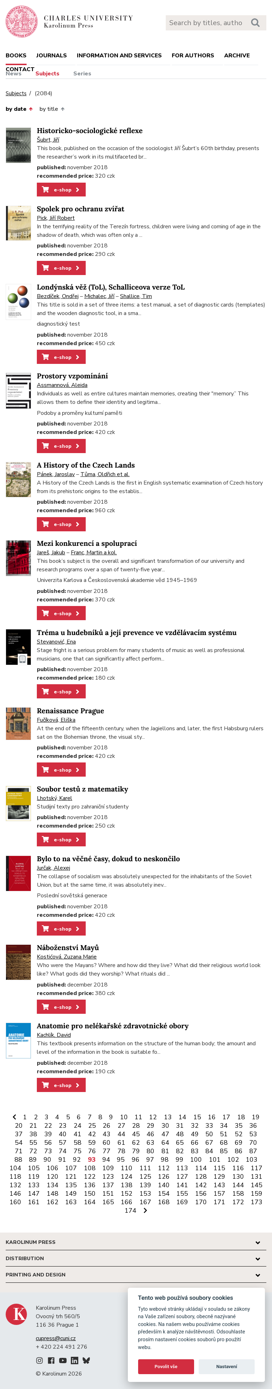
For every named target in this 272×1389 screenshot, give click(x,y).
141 (182, 1185)
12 (153, 1117)
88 (18, 1159)
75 (77, 1151)
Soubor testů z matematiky (82, 789)
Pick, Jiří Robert (56, 218)
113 (182, 1168)
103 (251, 1159)
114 (201, 1168)
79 (136, 1151)
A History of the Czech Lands (86, 465)
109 (108, 1168)
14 (182, 1117)
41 (77, 1134)
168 (164, 1202)
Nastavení (226, 1366)
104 (15, 1168)
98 (165, 1159)
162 (52, 1202)
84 (209, 1151)
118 (15, 1176)
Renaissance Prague (70, 711)
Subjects (47, 74)
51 (224, 1134)
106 (52, 1168)
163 (71, 1202)
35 (239, 1125)
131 (256, 1176)
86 (239, 1151)
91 (62, 1159)
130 (238, 1176)
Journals (51, 55)
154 (164, 1193)
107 (71, 1168)
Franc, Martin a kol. (94, 552)
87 (253, 1151)
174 (130, 1210)
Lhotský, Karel (54, 798)
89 (33, 1159)
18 (241, 1117)
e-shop (61, 189)
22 (48, 1125)
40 (63, 1134)
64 (165, 1142)
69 (239, 1142)
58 (77, 1142)
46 (150, 1134)
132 (15, 1185)
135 (71, 1185)
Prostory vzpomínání (72, 376)
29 (150, 1125)
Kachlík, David (54, 1035)
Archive (237, 55)
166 (126, 1202)
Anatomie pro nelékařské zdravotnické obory (113, 1026)
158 (238, 1193)
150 (90, 1193)
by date (19, 109)
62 (136, 1142)
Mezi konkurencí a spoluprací (87, 543)
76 (92, 1151)
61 (121, 1142)
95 (121, 1159)
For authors (193, 55)
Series (82, 74)
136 (90, 1185)
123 (108, 1176)
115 (219, 1168)
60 (106, 1142)
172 (238, 1202)
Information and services (119, 55)
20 (19, 1125)
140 (164, 1185)
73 (48, 1151)
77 (106, 1151)
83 (195, 1151)
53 (253, 1134)
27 (121, 1125)
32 (195, 1125)
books (16, 55)
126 (164, 1176)
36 (253, 1125)
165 (108, 1202)
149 (71, 1193)
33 (209, 1125)
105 (34, 1168)
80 (150, 1151)
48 (180, 1134)
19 (256, 1117)
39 (48, 1134)
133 (34, 1185)
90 (47, 1159)
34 (224, 1125)
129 (219, 1176)
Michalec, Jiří (99, 296)
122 (90, 1176)
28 (136, 1125)
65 (180, 1142)
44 (121, 1134)
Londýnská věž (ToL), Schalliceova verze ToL (111, 287)
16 (212, 1117)
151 (108, 1193)
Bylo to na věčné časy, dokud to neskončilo (108, 858)
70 (253, 1142)
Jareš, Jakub (51, 552)
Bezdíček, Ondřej (58, 296)
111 (145, 1168)
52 (239, 1134)
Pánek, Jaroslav (56, 474)
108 (90, 1168)
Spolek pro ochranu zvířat (80, 209)
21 (33, 1125)
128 (201, 1176)
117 (256, 1168)
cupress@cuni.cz (56, 1338)
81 (165, 1151)
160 (15, 1202)
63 (150, 1142)
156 (201, 1193)
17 (226, 1117)
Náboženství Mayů (68, 947)
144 (238, 1185)
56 (48, 1142)
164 (90, 1202)
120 (52, 1176)
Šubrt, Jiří (48, 140)
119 (34, 1176)
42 (92, 1134)
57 (63, 1142)
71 (19, 1151)
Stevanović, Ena (56, 642)
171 (219, 1202)
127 (182, 1176)
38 (33, 1134)
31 (180, 1125)
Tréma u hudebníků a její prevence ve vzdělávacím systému (137, 632)
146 (15, 1193)
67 (209, 1142)
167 (145, 1202)
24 (77, 1125)
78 (121, 1151)
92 (77, 1159)
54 (19, 1142)
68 (224, 1142)
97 (150, 1159)
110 (126, 1168)
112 (164, 1168)
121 (71, 1176)
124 (126, 1176)
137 (108, 1185)
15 (197, 1117)
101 (215, 1159)
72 (33, 1151)
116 (238, 1168)
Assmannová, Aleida (62, 385)
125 (145, 1176)
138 (126, 1185)
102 (233, 1159)
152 (126, 1193)
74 (63, 1151)
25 (92, 1125)
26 (106, 1125)
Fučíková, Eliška (56, 720)
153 (145, 1193)
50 (209, 1134)
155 (182, 1193)
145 (256, 1185)
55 (33, 1142)
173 (256, 1202)
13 (168, 1117)
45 (136, 1134)
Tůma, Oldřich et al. (105, 474)
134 (52, 1185)
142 (201, 1185)
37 (19, 1134)
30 (165, 1125)
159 (256, 1193)
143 (219, 1185)
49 (195, 1134)
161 (34, 1202)
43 (106, 1134)
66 (195, 1142)
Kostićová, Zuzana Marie (67, 957)
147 (34, 1193)
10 (124, 1117)
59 (92, 1142)
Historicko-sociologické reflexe (90, 130)
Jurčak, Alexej (53, 868)
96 (136, 1159)
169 (182, 1202)
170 (201, 1202)
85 (224, 1151)
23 (63, 1125)
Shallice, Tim (136, 296)
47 (165, 1134)
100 (196, 1159)
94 (106, 1159)
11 (138, 1117)
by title (52, 109)
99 (179, 1159)
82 (180, 1151)
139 (145, 1185)
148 (52, 1193)
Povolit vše (166, 1366)
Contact (20, 69)
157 (219, 1193)
